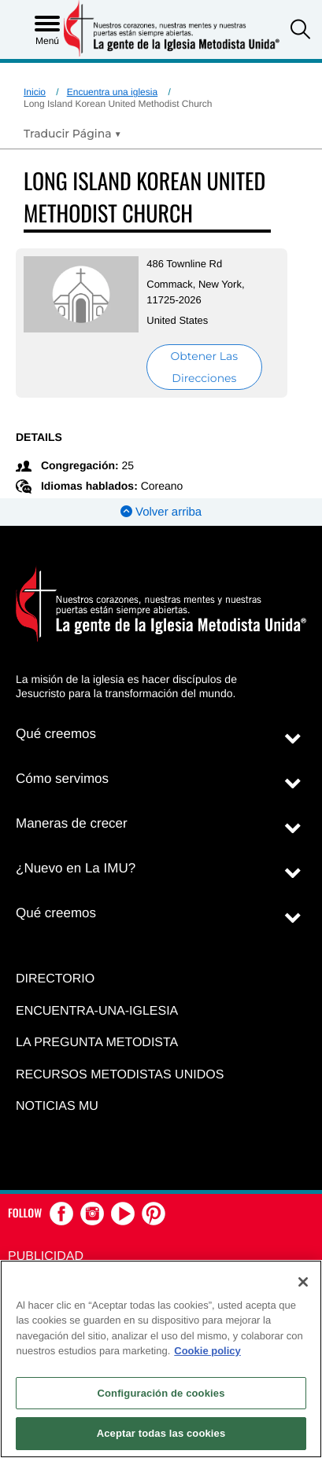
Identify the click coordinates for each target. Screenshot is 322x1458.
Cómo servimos (62, 778)
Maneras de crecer (72, 823)
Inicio (35, 91)
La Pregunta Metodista (97, 1042)
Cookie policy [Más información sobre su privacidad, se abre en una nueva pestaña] (207, 1351)
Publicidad (45, 1256)
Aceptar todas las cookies (161, 1433)
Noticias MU (57, 1106)
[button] (300, 31)
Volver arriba (161, 512)
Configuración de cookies (160, 1393)
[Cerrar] (303, 1282)
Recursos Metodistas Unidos (120, 1075)
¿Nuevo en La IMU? (75, 868)
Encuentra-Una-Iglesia (97, 1011)
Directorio (55, 979)
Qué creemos (56, 733)
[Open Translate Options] (72, 134)
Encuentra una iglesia (112, 91)
